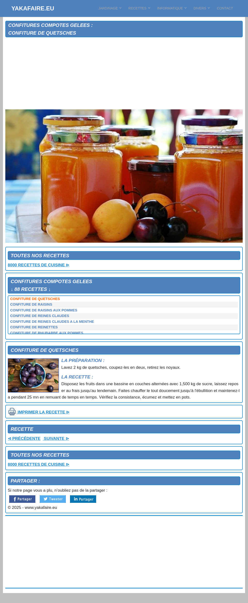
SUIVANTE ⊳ (56, 438)
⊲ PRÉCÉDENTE (24, 438)
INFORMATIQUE (171, 8)
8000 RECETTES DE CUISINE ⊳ (38, 265)
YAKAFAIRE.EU (32, 8)
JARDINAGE (109, 8)
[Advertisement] (124, 73)
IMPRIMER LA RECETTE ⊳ (39, 412)
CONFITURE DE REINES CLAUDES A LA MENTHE (52, 322)
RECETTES (139, 8)
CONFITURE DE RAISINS (31, 304)
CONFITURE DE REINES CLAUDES (39, 316)
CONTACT (225, 8)
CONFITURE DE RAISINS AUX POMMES (43, 310)
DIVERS (201, 8)
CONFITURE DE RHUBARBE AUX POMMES (46, 333)
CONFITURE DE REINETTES (34, 327)
